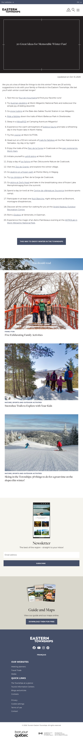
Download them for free (41, 621)
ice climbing (16, 177)
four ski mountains (28, 98)
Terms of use (16, 707)
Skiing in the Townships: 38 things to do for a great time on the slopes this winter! (39, 478)
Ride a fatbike (13, 116)
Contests (15, 694)
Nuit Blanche (38, 198)
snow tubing (16, 111)
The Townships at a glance (22, 683)
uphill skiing (30, 156)
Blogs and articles (18, 690)
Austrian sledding (18, 103)
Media (13, 674)
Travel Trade (16, 670)
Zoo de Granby (22, 166)
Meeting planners (18, 666)
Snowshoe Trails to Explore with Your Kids (28, 406)
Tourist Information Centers (22, 687)
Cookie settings (17, 704)
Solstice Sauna (49, 127)
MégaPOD (21, 121)
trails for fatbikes (47, 140)
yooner (17, 135)
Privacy (14, 700)
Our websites (7, 2)
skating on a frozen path (21, 172)
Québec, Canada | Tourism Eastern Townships (11, 10)
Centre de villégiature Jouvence (49, 190)
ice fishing (26, 161)
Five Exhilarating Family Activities (24, 335)
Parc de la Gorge (35, 148)
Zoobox (17, 215)
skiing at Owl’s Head (19, 182)
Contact (14, 711)
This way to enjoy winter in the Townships (41, 241)
